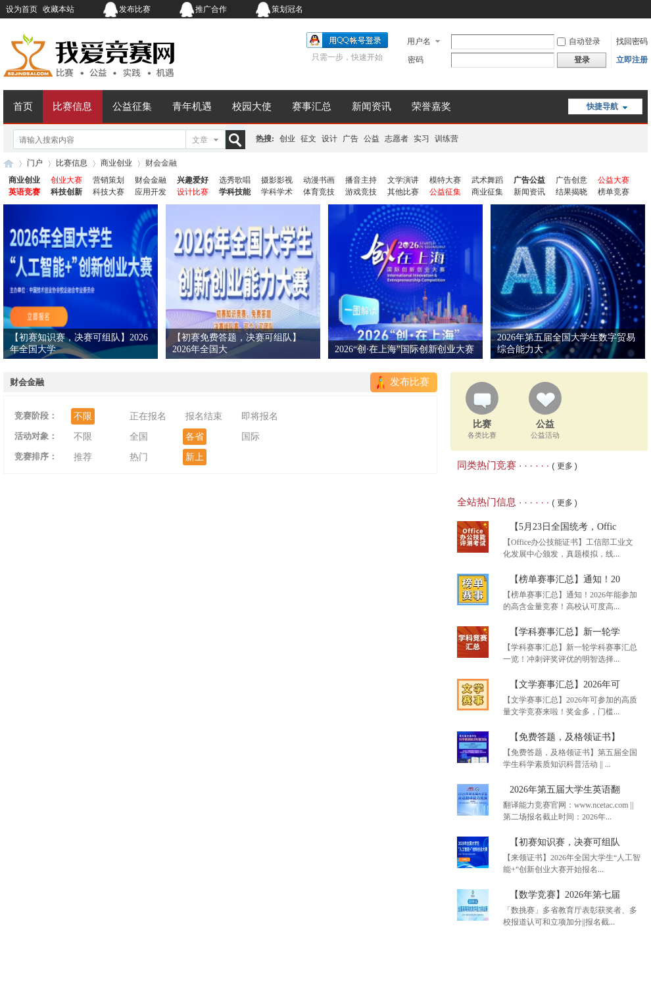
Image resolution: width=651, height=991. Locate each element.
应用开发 (150, 191)
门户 (35, 163)
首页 (23, 106)
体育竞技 (319, 191)
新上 (194, 457)
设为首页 (21, 9)
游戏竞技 (361, 191)
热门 (139, 457)
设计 (329, 138)
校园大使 (252, 106)
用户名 (419, 41)
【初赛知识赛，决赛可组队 (565, 842)
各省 (194, 437)
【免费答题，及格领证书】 (565, 737)
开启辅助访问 (565, 9)
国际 (250, 437)
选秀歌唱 (235, 180)
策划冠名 (287, 9)
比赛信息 (72, 106)
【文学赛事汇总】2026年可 (565, 684)
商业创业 (116, 163)
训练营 (446, 138)
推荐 (83, 457)
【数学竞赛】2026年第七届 (565, 895)
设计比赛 (192, 191)
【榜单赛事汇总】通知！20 (565, 579)
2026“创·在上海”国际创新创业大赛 (404, 349)
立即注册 (632, 59)
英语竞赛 (24, 191)
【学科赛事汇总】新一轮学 (565, 632)
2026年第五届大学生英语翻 (565, 790)
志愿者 (396, 138)
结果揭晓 (571, 191)
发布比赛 (135, 9)
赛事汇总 (311, 106)
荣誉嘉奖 (431, 106)
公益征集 (132, 106)
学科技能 (235, 191)
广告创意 (571, 180)
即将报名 (259, 416)
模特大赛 (445, 180)
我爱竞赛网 (8, 163)
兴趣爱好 (192, 180)
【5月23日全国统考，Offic (563, 527)
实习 (421, 138)
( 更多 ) (564, 466)
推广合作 (211, 9)
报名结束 (203, 416)
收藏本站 (58, 9)
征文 (308, 138)
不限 (83, 416)
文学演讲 (403, 180)
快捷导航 (602, 106)
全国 (139, 437)
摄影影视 (277, 180)
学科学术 (277, 191)
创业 (287, 138)
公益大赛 (613, 180)
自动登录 (578, 41)
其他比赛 (403, 191)
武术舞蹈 (487, 180)
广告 (350, 138)
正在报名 (148, 416)
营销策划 (108, 180)
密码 (415, 59)
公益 (371, 138)
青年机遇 (192, 106)
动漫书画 (319, 180)
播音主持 (361, 180)
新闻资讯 (371, 106)
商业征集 (487, 191)
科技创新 (66, 191)
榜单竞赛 (613, 191)
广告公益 (529, 180)
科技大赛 (108, 191)
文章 (200, 140)
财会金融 (150, 180)
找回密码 (632, 41)
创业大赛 (66, 180)
